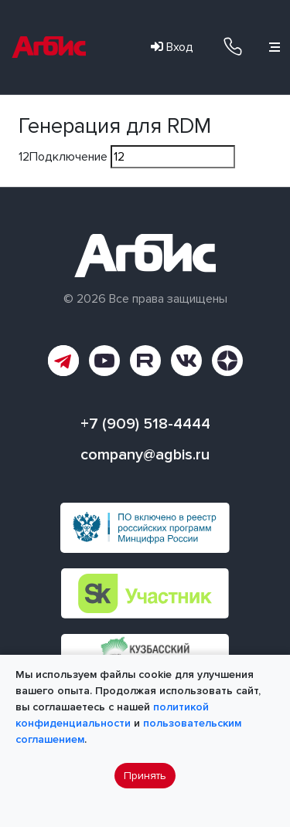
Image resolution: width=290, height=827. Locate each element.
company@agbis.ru (145, 455)
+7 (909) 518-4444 (232, 45)
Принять (145, 775)
